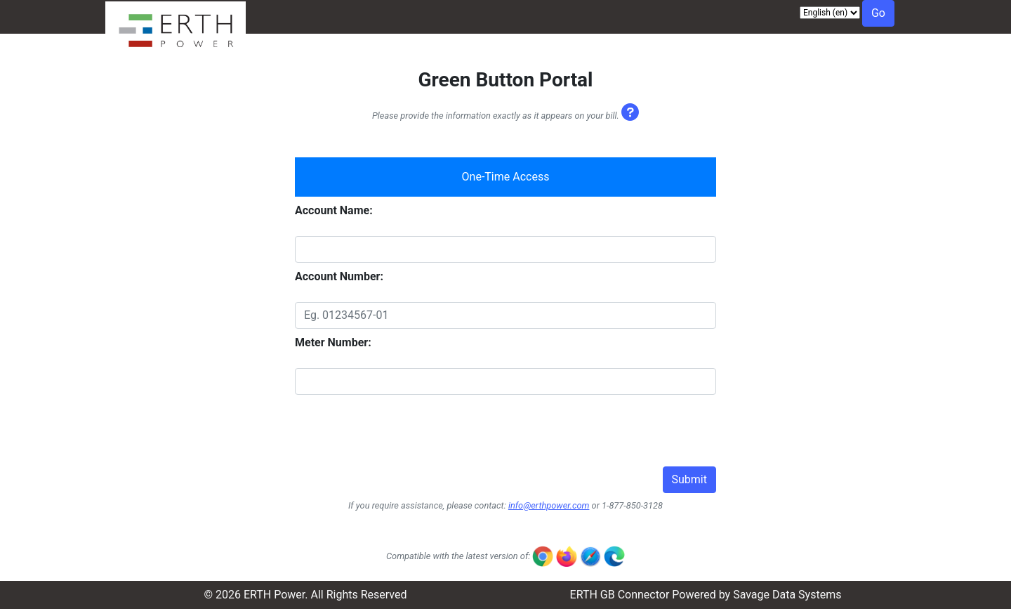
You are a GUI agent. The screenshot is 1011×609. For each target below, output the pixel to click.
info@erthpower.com (549, 505)
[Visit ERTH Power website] (175, 48)
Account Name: (334, 210)
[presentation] (401, 439)
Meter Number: (333, 342)
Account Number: (339, 276)
